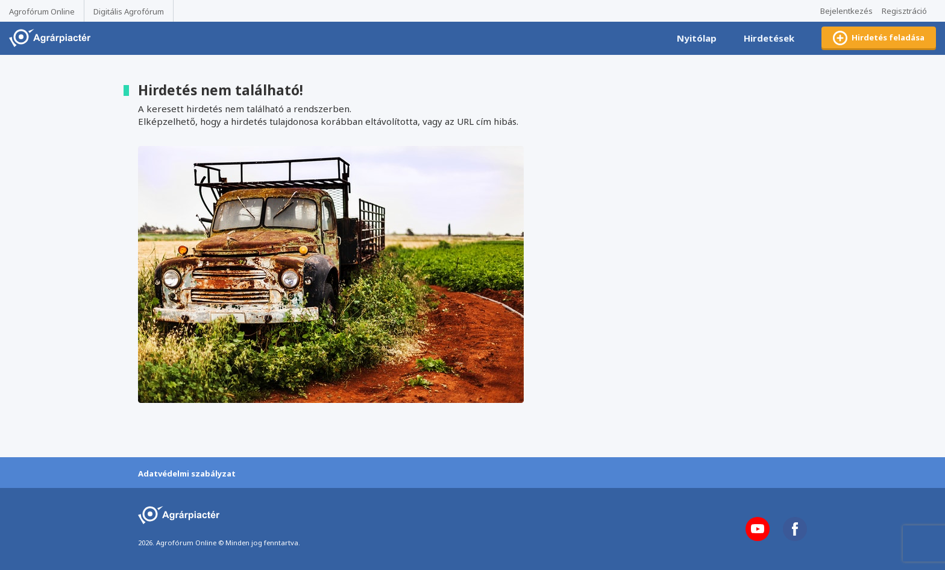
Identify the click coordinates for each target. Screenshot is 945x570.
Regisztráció (904, 10)
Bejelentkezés (846, 10)
